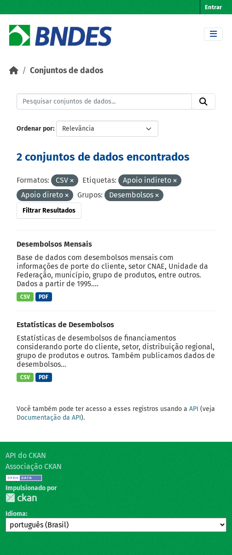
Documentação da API (49, 418)
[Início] (13, 70)
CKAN (21, 498)
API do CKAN (26, 455)
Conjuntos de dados (66, 70)
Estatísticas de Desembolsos (65, 324)
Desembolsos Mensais (54, 244)
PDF (43, 297)
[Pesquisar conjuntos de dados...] (104, 101)
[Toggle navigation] (213, 34)
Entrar (213, 7)
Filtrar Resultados (49, 210)
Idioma (16, 514)
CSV (25, 297)
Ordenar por (35, 129)
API (193, 409)
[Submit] (203, 101)
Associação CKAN (34, 466)
